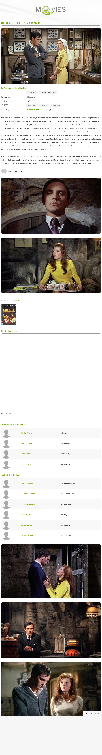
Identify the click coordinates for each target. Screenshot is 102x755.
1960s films (43, 105)
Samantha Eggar (28, 494)
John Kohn (25, 454)
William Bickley (27, 535)
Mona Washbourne (28, 504)
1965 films (31, 105)
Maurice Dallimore (28, 515)
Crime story (32, 92)
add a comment (11, 171)
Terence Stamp (27, 483)
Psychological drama (48, 92)
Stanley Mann (26, 464)
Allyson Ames (26, 525)
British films (55, 105)
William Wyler (26, 433)
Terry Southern (27, 443)
